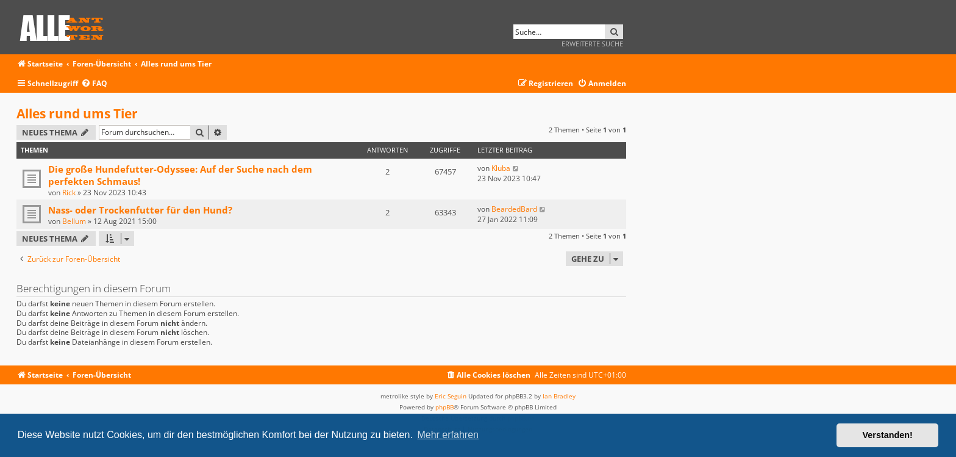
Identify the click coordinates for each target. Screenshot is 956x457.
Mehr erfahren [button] (448, 435)
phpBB (444, 407)
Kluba (500, 168)
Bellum (74, 221)
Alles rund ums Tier (77, 113)
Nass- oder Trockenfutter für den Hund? (140, 210)
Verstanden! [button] (888, 435)
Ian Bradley (559, 396)
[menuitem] (94, 84)
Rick (69, 192)
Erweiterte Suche (592, 43)
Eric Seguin (450, 396)
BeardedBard (514, 209)
